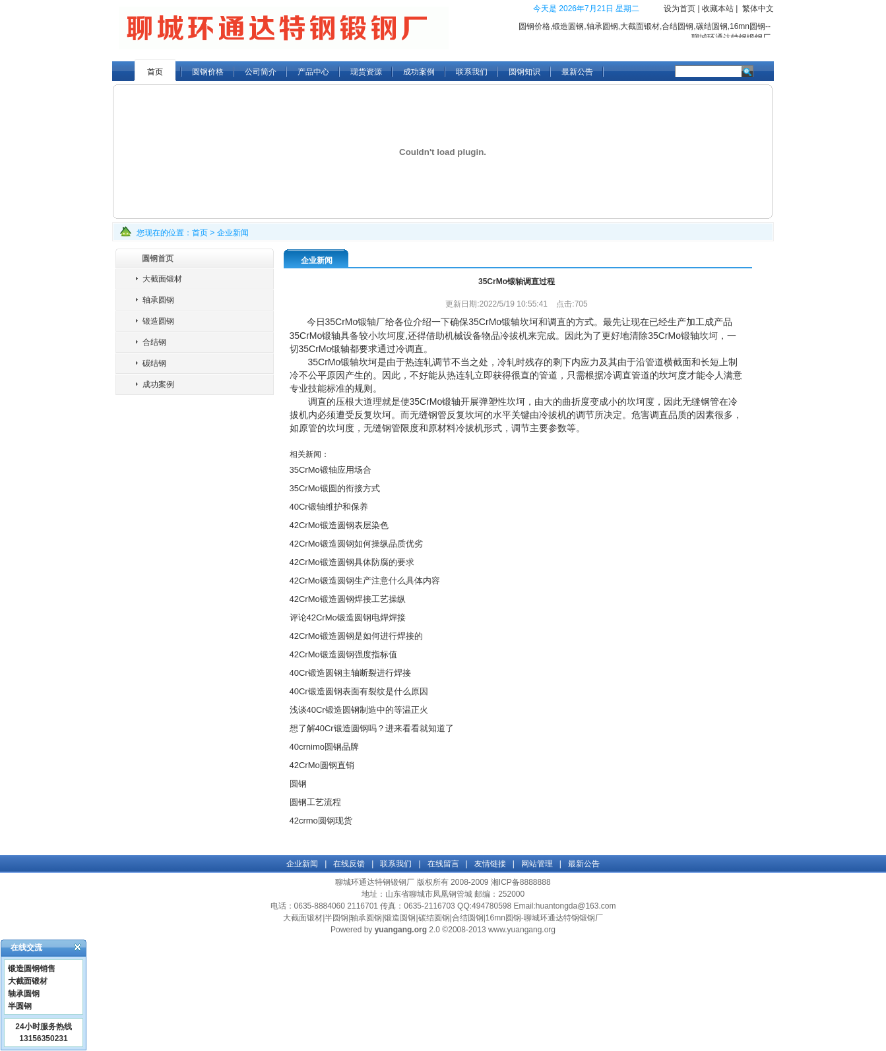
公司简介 (260, 71)
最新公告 (577, 71)
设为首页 (679, 8)
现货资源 (366, 71)
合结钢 (154, 342)
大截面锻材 (162, 279)
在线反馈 (349, 863)
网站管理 (537, 863)
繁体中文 (758, 8)
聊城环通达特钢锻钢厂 (374, 882)
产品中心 (313, 71)
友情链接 (490, 863)
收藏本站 (718, 8)
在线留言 (443, 863)
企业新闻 (233, 232)
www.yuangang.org (521, 929)
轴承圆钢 (158, 300)
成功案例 (419, 71)
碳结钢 (154, 363)
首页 (155, 71)
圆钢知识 (524, 71)
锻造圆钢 (158, 321)
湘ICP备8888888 (521, 882)
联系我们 (472, 71)
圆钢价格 (208, 71)
